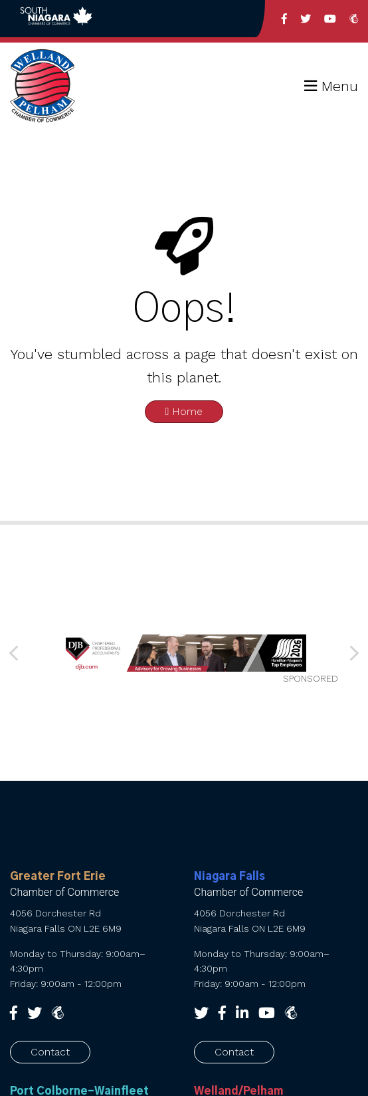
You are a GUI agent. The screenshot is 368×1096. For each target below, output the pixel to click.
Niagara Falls (229, 876)
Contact (50, 1051)
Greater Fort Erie (58, 876)
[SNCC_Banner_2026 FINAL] (184, 652)
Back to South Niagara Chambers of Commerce (56, 18)
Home (184, 411)
